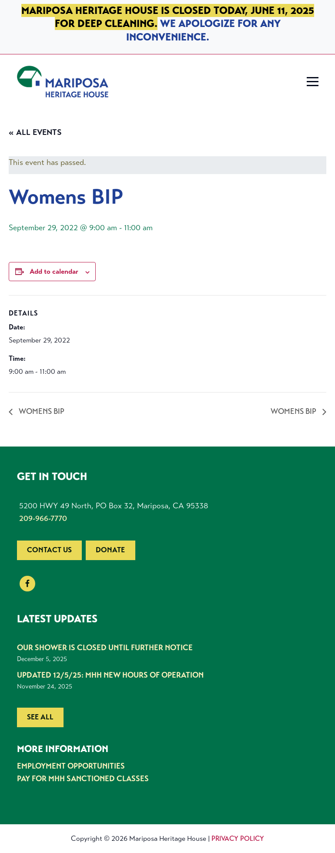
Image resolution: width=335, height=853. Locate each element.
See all (40, 717)
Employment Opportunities (71, 766)
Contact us (49, 549)
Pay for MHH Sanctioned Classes (83, 778)
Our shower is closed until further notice (105, 647)
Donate (110, 549)
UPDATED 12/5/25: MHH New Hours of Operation (110, 675)
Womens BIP (40, 411)
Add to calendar (54, 271)
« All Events (35, 132)
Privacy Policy (237, 838)
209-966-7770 (43, 518)
